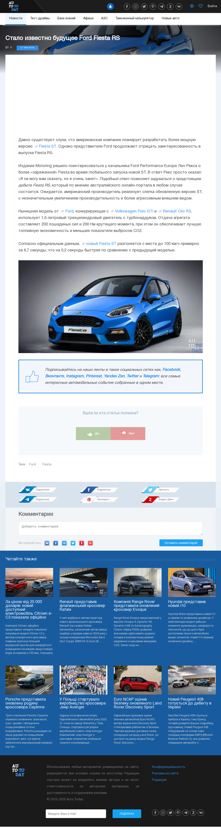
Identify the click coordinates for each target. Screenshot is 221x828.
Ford (69, 211)
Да (93, 433)
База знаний (66, 18)
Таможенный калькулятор (134, 18)
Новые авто (171, 18)
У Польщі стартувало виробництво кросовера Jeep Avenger (83, 705)
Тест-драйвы (40, 18)
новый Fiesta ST (101, 244)
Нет (128, 433)
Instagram (74, 376)
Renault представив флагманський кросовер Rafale (82, 607)
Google (90, 544)
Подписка (127, 815)
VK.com (47, 544)
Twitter (132, 376)
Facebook (171, 370)
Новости (15, 18)
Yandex (81, 544)
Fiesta (47, 464)
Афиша (88, 18)
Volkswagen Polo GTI (134, 211)
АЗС (104, 18)
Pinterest (93, 376)
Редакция (159, 781)
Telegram (151, 376)
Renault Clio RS (177, 211)
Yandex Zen (114, 376)
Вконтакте (54, 376)
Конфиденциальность (168, 768)
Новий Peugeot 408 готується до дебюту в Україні (189, 705)
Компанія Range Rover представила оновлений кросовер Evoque (136, 607)
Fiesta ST (47, 146)
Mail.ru (64, 544)
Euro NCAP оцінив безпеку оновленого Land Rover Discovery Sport (138, 705)
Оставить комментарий (181, 544)
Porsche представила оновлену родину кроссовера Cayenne (25, 705)
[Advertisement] (110, 100)
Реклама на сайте (165, 774)
